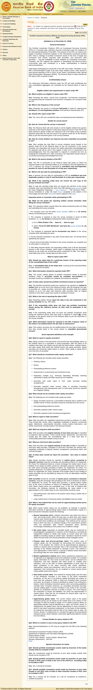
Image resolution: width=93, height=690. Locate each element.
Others (5, 55)
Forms (60, 192)
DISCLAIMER (82, 11)
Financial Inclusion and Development (9, 30)
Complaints (47, 14)
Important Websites (58, 14)
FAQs (25, 14)
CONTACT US (72, 11)
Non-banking (6, 27)
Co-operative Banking (9, 24)
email (74, 194)
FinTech (5, 49)
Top (86, 682)
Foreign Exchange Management (12, 36)
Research (5, 52)
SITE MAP (63, 11)
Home (30, 17)
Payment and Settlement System (12, 46)
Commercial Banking (9, 20)
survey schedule (62, 211)
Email (30, 641)
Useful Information (15, 14)
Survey (50, 194)
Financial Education (35, 14)
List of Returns (61, 190)
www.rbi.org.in (76, 188)
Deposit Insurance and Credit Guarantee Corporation (11, 58)
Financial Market (8, 33)
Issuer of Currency (8, 43)
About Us (4, 14)
